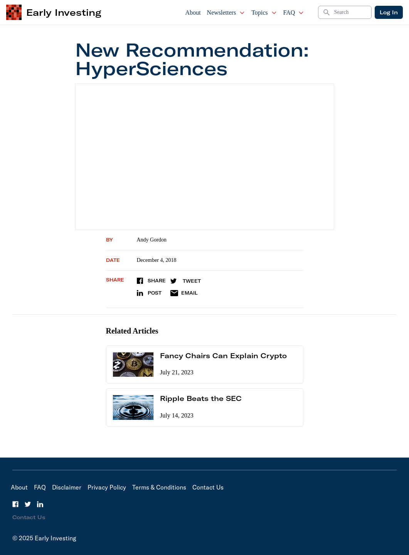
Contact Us (208, 487)
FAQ (294, 12)
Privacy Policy (107, 487)
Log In (389, 12)
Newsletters (226, 12)
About (193, 12)
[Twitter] (28, 504)
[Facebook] (15, 504)
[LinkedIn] (40, 504)
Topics (264, 12)
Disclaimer (66, 487)
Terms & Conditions (159, 487)
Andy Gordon (152, 240)
